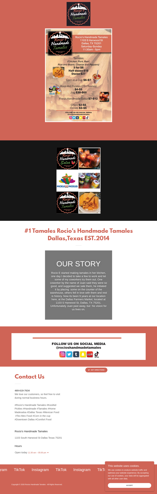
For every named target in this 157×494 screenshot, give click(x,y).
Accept (130, 485)
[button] (47, 453)
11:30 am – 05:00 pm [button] (37, 453)
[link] (78, 3)
